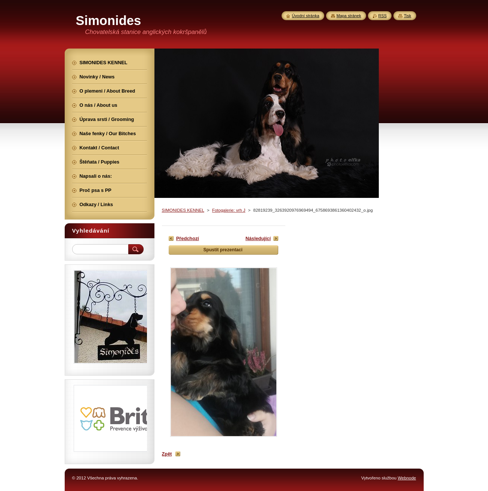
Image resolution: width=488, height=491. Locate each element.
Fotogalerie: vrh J (228, 210)
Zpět (167, 454)
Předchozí (187, 238)
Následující (258, 238)
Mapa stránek (349, 15)
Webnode (407, 478)
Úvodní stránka (305, 15)
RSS (382, 15)
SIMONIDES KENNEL (183, 210)
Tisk (407, 15)
